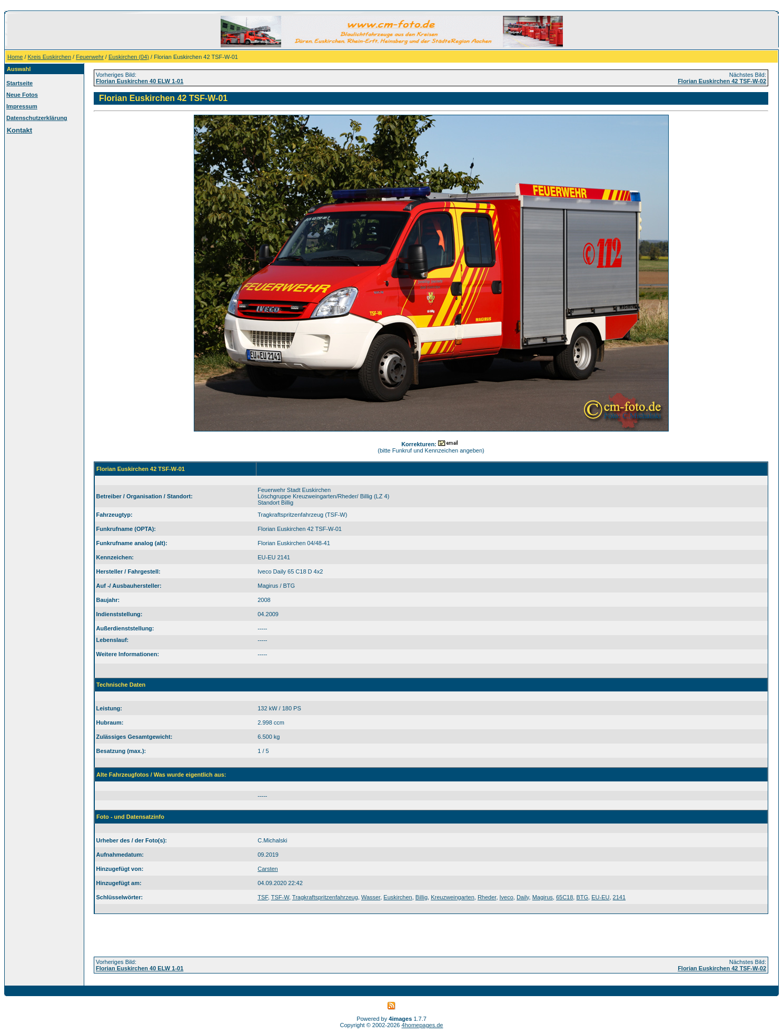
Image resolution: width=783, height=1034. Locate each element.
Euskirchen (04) (128, 57)
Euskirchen (397, 897)
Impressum (21, 106)
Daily (523, 897)
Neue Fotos (22, 95)
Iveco (506, 897)
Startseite (19, 83)
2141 (619, 897)
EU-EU (600, 897)
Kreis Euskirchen (50, 57)
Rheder (487, 897)
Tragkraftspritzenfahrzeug (325, 897)
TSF (262, 897)
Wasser (370, 897)
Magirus (542, 897)
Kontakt (19, 130)
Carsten (267, 869)
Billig (421, 897)
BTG (582, 897)
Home (15, 57)
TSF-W (280, 897)
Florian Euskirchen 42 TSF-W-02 (722, 81)
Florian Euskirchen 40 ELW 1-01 (139, 81)
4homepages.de (422, 1025)
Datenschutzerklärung (36, 118)
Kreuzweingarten (452, 897)
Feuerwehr (90, 57)
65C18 (564, 897)
